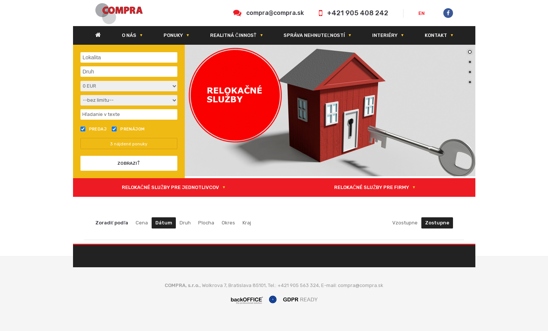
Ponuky (173, 35)
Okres (228, 223)
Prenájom (128, 129)
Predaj (93, 129)
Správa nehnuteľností (314, 35)
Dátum (163, 223)
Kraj (247, 223)
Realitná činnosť (233, 35)
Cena (142, 223)
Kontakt (436, 35)
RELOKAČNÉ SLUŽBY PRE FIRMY (371, 187)
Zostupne (437, 223)
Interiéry (384, 35)
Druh (185, 223)
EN (421, 13)
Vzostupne (405, 223)
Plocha (206, 223)
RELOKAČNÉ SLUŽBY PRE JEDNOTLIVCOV (170, 187)
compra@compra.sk (275, 12)
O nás (129, 35)
